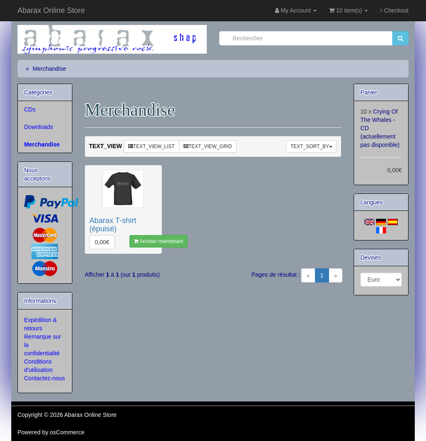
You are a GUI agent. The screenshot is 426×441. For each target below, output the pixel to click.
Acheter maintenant (158, 241)
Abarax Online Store (51, 10)
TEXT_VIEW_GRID (207, 146)
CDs (29, 109)
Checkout (394, 10)
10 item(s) (348, 10)
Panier (368, 92)
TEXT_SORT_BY (311, 146)
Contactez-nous (44, 378)
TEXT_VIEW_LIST (151, 146)
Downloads (38, 127)
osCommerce (67, 432)
